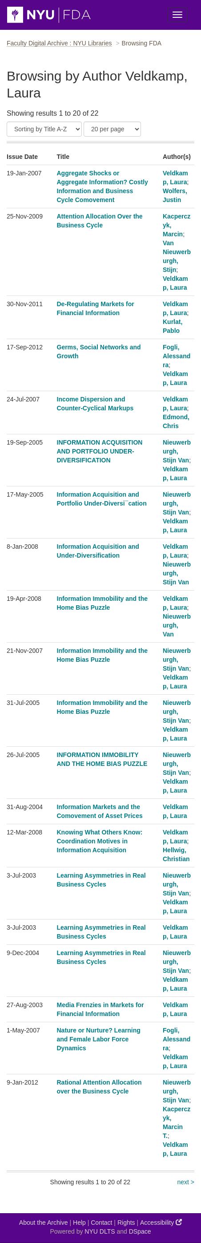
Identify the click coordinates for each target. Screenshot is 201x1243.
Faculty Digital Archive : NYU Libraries (59, 43)
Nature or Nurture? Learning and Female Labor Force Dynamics (99, 1039)
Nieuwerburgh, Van (177, 625)
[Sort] (44, 129)
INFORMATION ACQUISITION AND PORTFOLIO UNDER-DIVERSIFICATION (100, 451)
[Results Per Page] (112, 129)
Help (79, 1222)
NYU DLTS (99, 1231)
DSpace (140, 1231)
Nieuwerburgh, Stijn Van (177, 451)
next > (185, 1182)
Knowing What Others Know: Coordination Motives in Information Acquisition (100, 841)
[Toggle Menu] (177, 14)
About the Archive (43, 1222)
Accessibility (161, 1222)
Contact (101, 1222)
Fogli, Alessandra (176, 356)
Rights (126, 1222)
